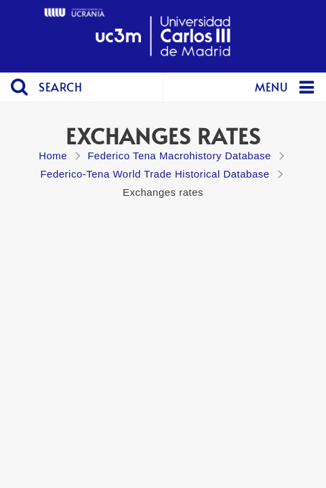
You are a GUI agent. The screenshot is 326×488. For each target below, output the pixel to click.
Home (53, 155)
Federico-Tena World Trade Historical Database (154, 174)
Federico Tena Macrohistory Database (179, 155)
